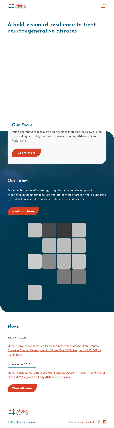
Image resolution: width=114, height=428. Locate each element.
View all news (22, 388)
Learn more (26, 153)
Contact (90, 422)
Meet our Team (23, 211)
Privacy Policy (76, 422)
